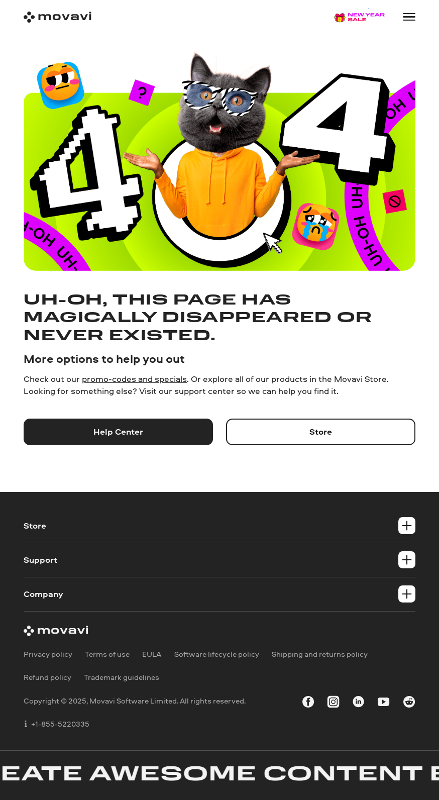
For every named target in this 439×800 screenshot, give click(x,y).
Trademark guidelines (121, 677)
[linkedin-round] (358, 703)
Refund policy (47, 677)
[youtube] (383, 703)
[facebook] (308, 703)
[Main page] (57, 17)
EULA (151, 654)
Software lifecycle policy (216, 654)
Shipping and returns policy (320, 654)
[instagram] (333, 703)
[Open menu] (409, 17)
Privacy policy (48, 654)
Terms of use (107, 654)
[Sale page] (360, 17)
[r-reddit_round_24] (409, 703)
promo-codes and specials (134, 378)
